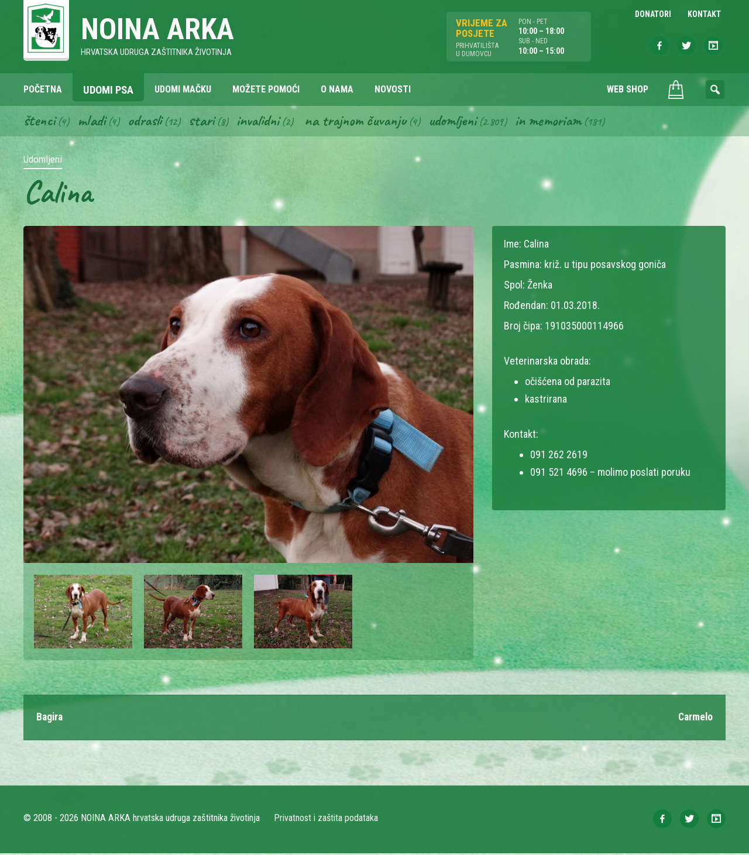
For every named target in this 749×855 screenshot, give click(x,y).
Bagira (50, 719)
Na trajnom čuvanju (364, 122)
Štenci (39, 122)
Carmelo (694, 719)
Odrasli (148, 122)
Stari (206, 122)
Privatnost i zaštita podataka (326, 819)
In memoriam (562, 122)
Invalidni (263, 122)
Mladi (93, 122)
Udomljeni (464, 122)
